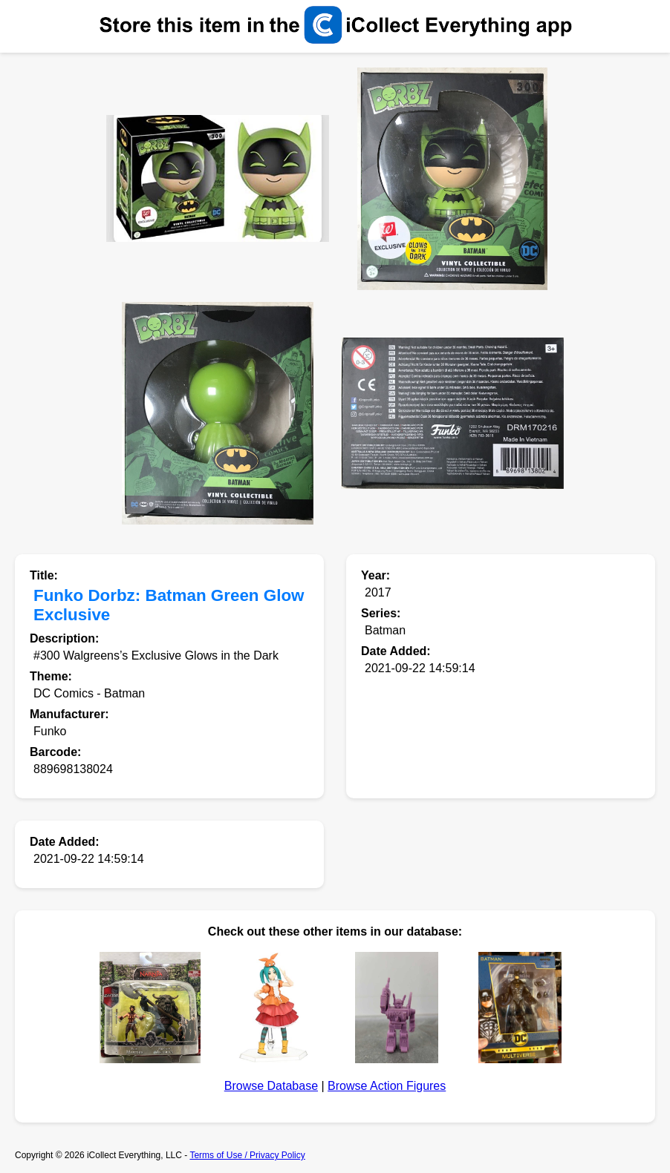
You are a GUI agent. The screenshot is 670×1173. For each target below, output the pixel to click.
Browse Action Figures (387, 1086)
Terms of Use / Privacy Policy (247, 1155)
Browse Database (271, 1086)
